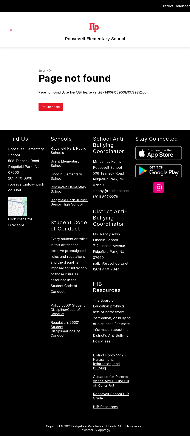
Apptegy (104, 430)
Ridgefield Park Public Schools (68, 150)
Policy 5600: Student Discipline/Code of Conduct (68, 309)
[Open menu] (11, 29)
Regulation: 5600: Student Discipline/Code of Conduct (65, 329)
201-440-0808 (20, 178)
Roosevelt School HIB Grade (111, 396)
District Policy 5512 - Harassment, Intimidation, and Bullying (109, 361)
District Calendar (175, 6)
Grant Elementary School (65, 163)
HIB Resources (105, 407)
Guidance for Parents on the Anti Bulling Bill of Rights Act (111, 381)
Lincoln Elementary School (66, 176)
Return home (51, 107)
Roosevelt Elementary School (68, 189)
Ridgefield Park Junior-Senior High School (69, 202)
